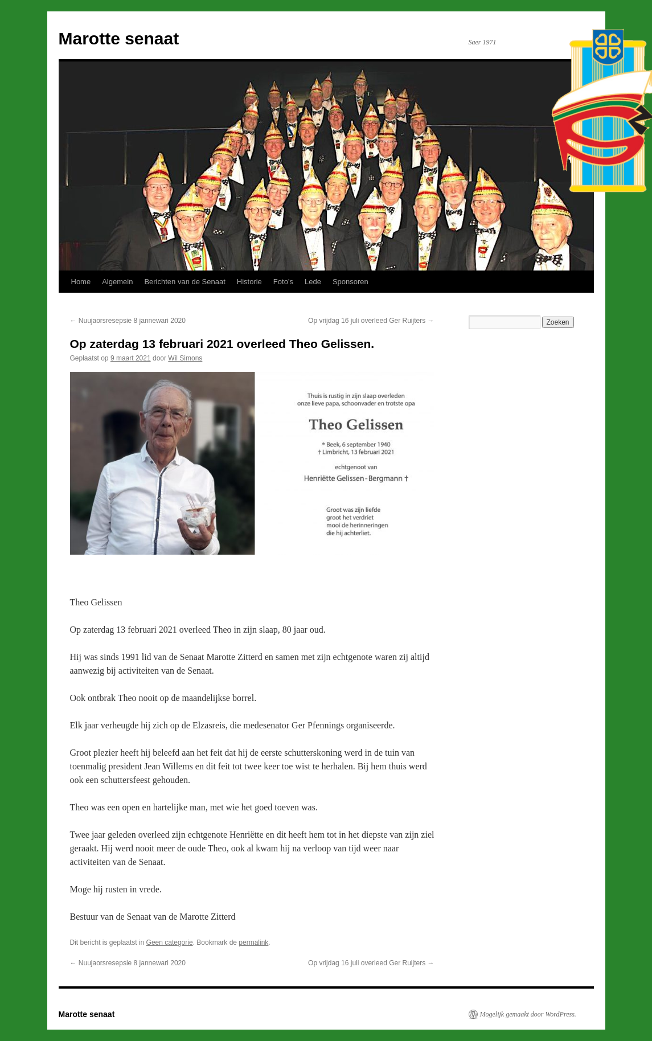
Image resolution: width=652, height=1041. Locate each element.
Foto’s (283, 281)
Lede (313, 281)
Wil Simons (185, 358)
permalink (253, 942)
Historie (249, 281)
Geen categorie (169, 942)
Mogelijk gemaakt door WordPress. (528, 1014)
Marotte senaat (119, 38)
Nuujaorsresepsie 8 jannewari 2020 (128, 321)
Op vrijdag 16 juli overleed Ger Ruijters (371, 321)
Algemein (117, 281)
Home (81, 281)
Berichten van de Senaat (184, 281)
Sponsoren (350, 281)
